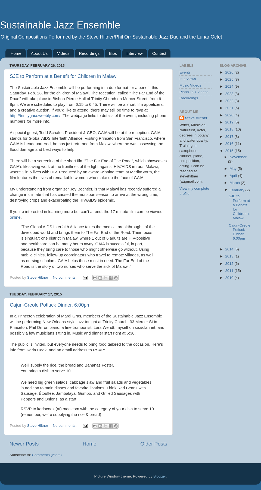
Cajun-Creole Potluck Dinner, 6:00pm (50, 305)
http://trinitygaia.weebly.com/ (35, 115)
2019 (229, 122)
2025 (229, 79)
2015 (229, 151)
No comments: (65, 277)
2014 (229, 249)
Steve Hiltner (196, 118)
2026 (229, 72)
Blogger (159, 476)
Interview (134, 53)
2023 (229, 94)
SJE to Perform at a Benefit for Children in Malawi (63, 76)
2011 (229, 271)
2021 (229, 108)
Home (16, 53)
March (235, 183)
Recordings (89, 53)
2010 (229, 278)
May (234, 169)
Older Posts (153, 444)
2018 (229, 129)
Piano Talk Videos (194, 92)
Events (185, 72)
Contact (159, 53)
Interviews (187, 79)
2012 (229, 264)
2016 (229, 144)
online (15, 217)
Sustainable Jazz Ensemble (60, 25)
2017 (229, 137)
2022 (229, 101)
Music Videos (190, 85)
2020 (229, 115)
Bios (113, 53)
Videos (63, 53)
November (238, 157)
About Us (39, 53)
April (234, 176)
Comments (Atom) (47, 455)
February (238, 190)
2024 (229, 86)
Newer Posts (24, 444)
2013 (229, 256)
